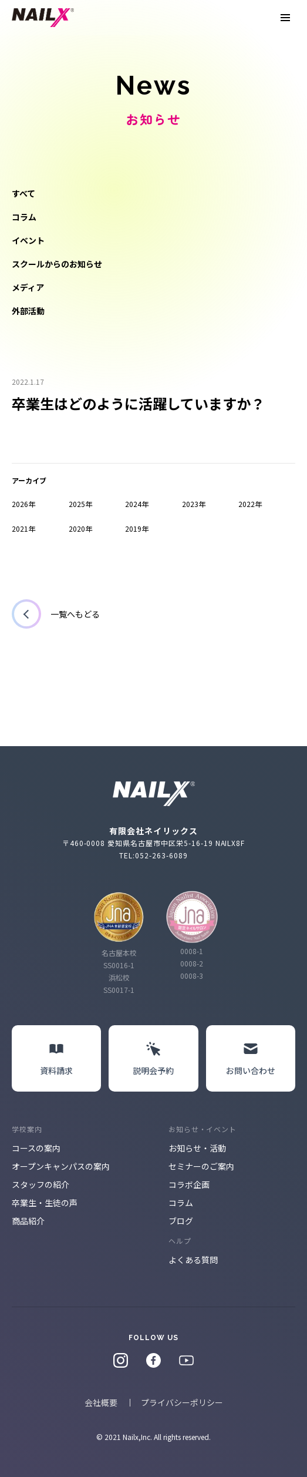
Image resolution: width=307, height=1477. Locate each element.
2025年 (80, 504)
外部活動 (28, 311)
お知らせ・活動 (197, 1148)
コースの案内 (36, 1148)
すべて (23, 193)
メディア (28, 287)
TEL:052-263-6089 (153, 855)
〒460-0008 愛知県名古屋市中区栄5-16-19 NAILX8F (153, 843)
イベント (28, 240)
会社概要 (101, 1402)
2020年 (80, 528)
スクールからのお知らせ (57, 264)
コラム (24, 217)
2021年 (23, 528)
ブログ (180, 1221)
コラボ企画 (189, 1184)
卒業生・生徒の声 (44, 1203)
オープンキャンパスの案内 (61, 1166)
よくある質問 (193, 1259)
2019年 (137, 528)
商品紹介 (28, 1221)
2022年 (250, 504)
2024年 (137, 504)
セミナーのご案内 (201, 1166)
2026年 (23, 504)
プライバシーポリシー (182, 1402)
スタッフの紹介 (40, 1184)
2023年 (193, 504)
